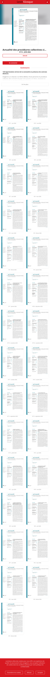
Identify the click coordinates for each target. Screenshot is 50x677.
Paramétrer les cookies (14, 672)
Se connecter (13, 63)
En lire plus (25, 84)
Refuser (29, 672)
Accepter (40, 672)
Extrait (25, 56)
